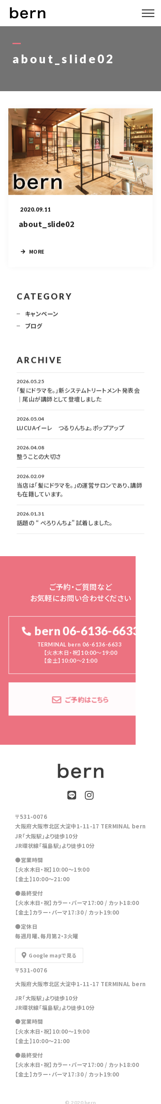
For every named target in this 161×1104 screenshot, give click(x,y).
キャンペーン (42, 317)
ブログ (33, 329)
